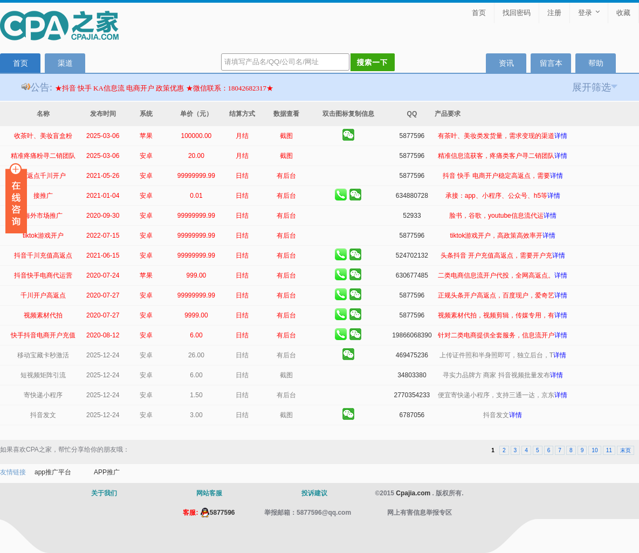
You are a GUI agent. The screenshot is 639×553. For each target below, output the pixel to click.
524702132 (412, 255)
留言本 (551, 63)
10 (594, 450)
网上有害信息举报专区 (419, 512)
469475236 (412, 355)
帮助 (595, 63)
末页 (625, 450)
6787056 (412, 415)
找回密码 (517, 13)
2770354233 (412, 395)
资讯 (506, 63)
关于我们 (104, 493)
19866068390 (411, 335)
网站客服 (209, 493)
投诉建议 (314, 493)
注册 (554, 13)
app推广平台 (53, 472)
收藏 (623, 13)
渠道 (65, 63)
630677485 (412, 275)
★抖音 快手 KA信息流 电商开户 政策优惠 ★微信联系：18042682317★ (164, 88)
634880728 (412, 195)
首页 (479, 13)
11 (609, 450)
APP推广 (107, 472)
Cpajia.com (413, 493)
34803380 (411, 375)
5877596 (412, 136)
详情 (560, 136)
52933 (412, 215)
